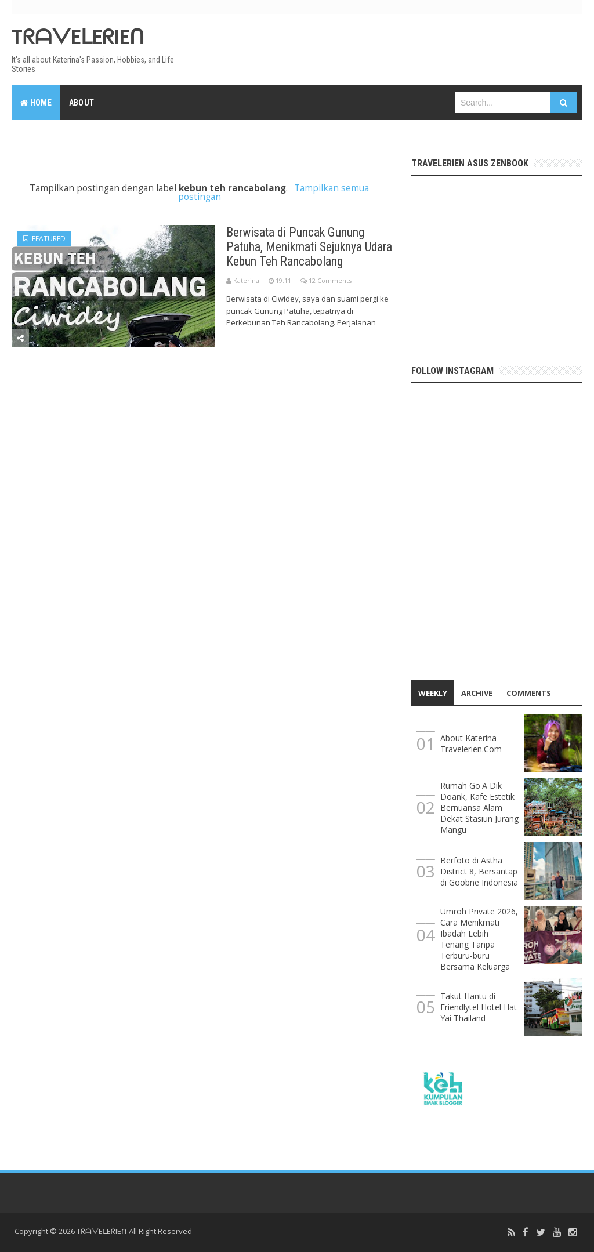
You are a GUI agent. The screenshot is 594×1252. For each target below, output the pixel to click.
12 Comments (330, 280)
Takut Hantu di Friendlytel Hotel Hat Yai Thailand (478, 1007)
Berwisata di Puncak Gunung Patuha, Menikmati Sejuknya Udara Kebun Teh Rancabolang (311, 246)
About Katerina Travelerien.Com (471, 743)
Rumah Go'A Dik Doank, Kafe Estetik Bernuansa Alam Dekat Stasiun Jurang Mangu (479, 807)
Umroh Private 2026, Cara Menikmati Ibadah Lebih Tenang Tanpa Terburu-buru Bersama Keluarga (479, 939)
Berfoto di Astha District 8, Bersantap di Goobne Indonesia (479, 871)
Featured (44, 239)
